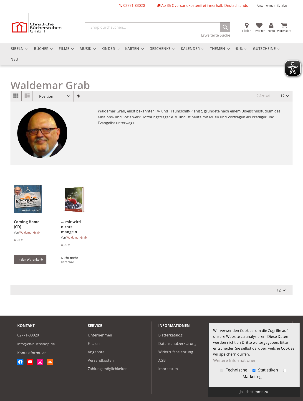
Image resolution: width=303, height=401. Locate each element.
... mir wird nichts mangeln (71, 226)
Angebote (96, 351)
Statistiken (265, 370)
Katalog (282, 5)
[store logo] (36, 22)
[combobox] (157, 27)
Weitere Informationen (235, 360)
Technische (234, 370)
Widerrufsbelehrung (175, 351)
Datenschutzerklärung (177, 343)
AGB (162, 360)
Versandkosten (101, 360)
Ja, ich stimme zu (254, 391)
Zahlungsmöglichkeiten (108, 368)
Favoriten (259, 30)
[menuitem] (18, 48)
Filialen (246, 30)
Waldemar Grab (29, 232)
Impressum (168, 368)
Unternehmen (266, 5)
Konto (271, 30)
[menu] (151, 54)
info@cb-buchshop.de (36, 343)
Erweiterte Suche (215, 35)
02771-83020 (134, 5)
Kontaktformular (31, 352)
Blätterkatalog (170, 335)
